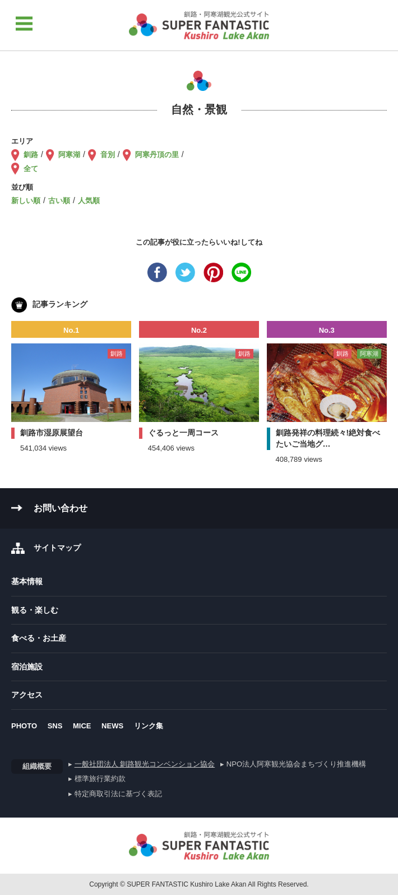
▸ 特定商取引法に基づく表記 (115, 794)
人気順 (89, 200)
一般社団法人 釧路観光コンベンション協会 (145, 764)
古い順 (59, 200)
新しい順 (25, 200)
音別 (107, 154)
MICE (82, 726)
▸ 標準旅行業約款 (97, 778)
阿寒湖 (69, 154)
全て (31, 168)
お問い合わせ (60, 508)
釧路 (31, 154)
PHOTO (24, 726)
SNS (55, 726)
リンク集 (148, 726)
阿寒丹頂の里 (157, 154)
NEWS (112, 726)
